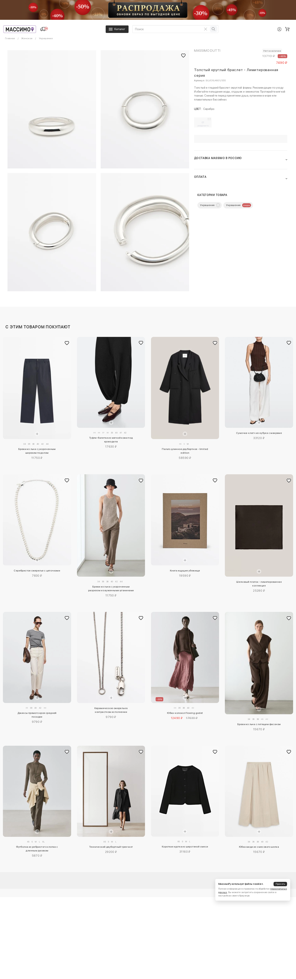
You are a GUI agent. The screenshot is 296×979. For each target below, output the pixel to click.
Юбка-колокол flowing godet (185, 713)
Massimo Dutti (207, 51)
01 (203, 124)
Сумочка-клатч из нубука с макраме (259, 433)
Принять (280, 884)
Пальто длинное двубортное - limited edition (185, 451)
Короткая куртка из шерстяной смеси (185, 846)
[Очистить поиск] (206, 29)
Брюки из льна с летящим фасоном (259, 724)
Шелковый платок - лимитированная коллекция (259, 583)
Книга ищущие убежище (185, 570)
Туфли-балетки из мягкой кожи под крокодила (111, 439)
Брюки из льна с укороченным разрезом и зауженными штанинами (111, 588)
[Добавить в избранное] (67, 343)
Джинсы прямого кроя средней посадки (37, 715)
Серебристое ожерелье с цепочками (37, 570)
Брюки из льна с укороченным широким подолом (37, 451)
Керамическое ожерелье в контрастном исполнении (111, 710)
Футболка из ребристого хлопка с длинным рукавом (37, 848)
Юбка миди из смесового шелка (259, 846)
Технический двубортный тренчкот (111, 846)
